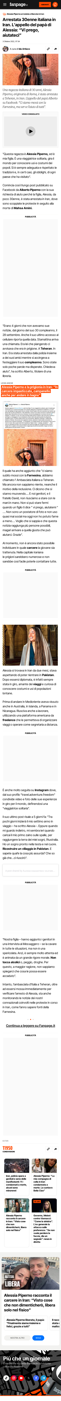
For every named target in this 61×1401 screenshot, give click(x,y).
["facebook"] (36, 1378)
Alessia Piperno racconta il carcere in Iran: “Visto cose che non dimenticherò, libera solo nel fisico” (29, 1302)
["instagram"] (14, 1378)
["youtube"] (21, 1378)
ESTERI (5, 1141)
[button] (55, 49)
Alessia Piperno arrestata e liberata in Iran (25, 14)
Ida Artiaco (24, 48)
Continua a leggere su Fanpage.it (30, 1026)
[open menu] (3, 4)
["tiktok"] (6, 1378)
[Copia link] (48, 49)
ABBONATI (45, 5)
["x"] (29, 1378)
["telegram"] (44, 1378)
